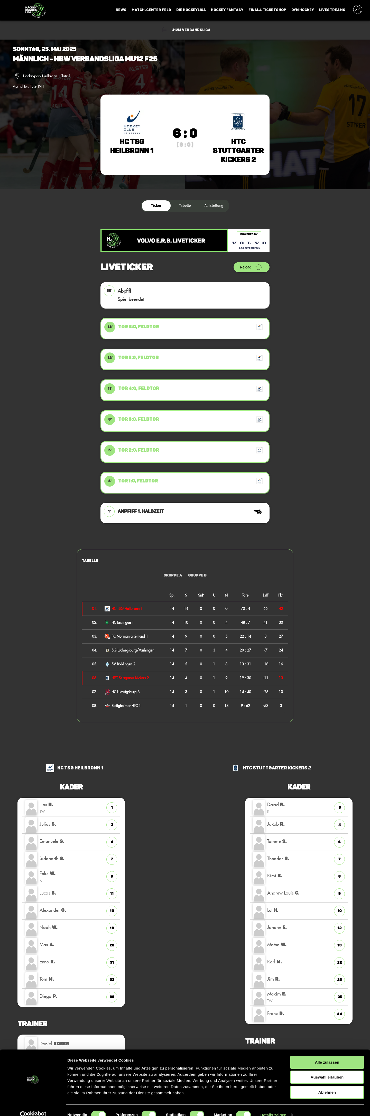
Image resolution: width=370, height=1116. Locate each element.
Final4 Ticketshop (267, 10)
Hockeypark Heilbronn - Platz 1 (47, 76)
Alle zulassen (327, 1053)
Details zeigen (273, 1106)
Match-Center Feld (151, 10)
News (121, 10)
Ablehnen (327, 1083)
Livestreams (332, 10)
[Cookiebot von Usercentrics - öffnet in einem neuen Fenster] (33, 1106)
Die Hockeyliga (191, 10)
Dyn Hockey (302, 10)
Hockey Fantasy (227, 10)
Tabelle (185, 205)
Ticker (156, 205)
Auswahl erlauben (327, 1068)
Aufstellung (214, 205)
